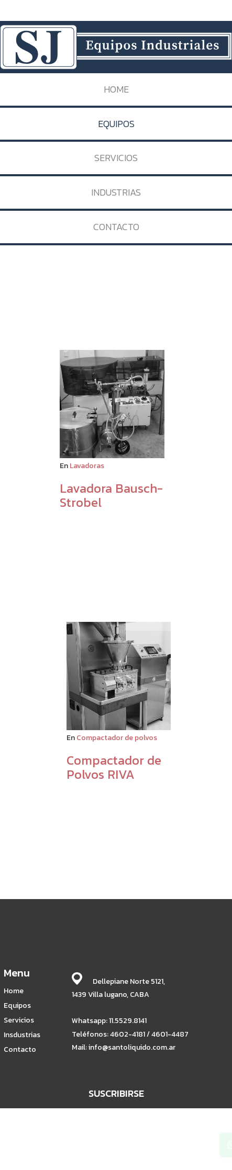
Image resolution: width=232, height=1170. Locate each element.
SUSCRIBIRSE (116, 1093)
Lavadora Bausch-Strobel (111, 495)
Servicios (19, 1020)
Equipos (17, 1006)
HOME (116, 89)
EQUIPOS (116, 124)
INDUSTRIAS (116, 192)
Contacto (20, 1049)
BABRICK (133, 1137)
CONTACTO (116, 227)
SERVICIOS (116, 158)
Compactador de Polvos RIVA (114, 767)
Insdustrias (22, 1035)
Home (14, 991)
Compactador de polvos (116, 737)
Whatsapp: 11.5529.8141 (109, 1020)
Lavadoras (87, 465)
